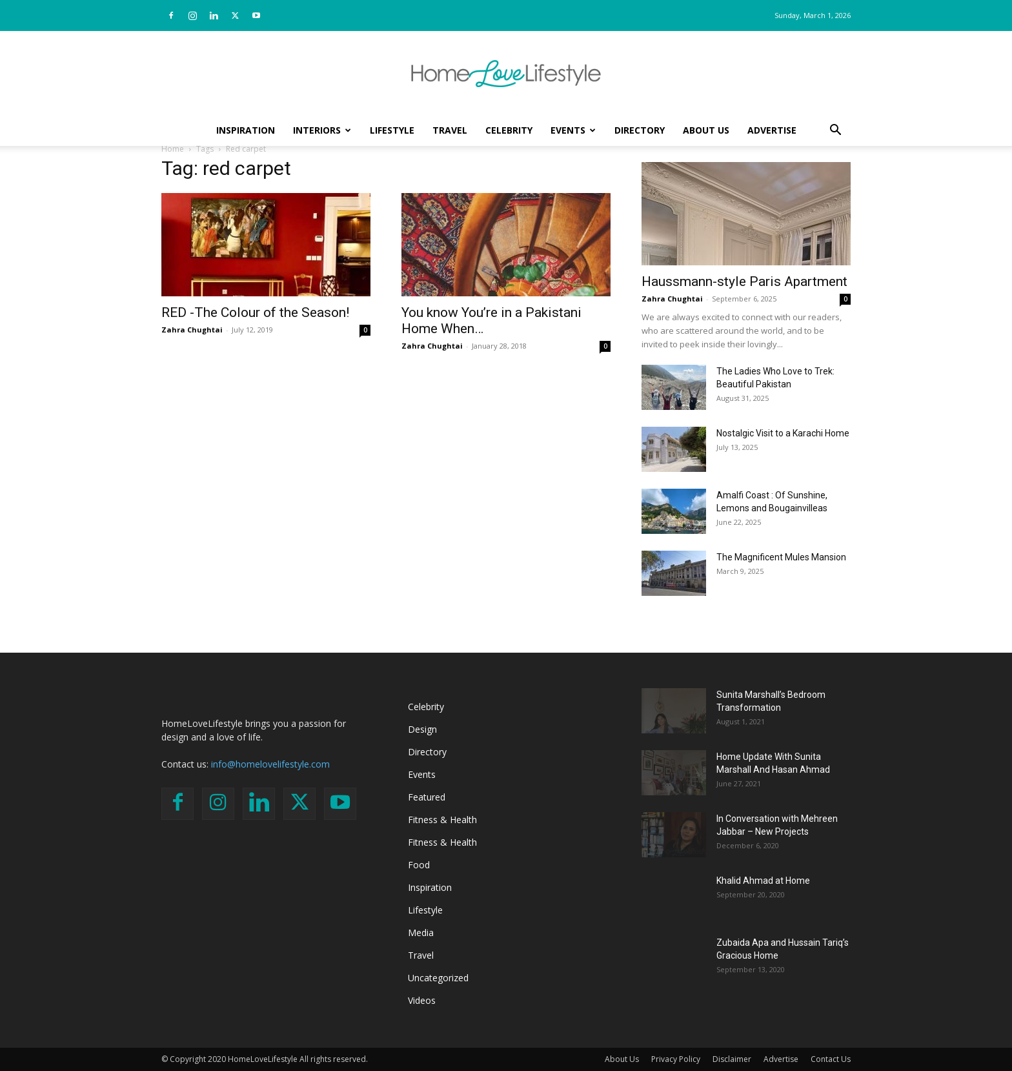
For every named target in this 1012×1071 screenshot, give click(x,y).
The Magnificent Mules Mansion (781, 557)
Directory (639, 130)
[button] (835, 131)
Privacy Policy (675, 1059)
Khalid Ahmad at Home (763, 880)
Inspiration (245, 130)
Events (573, 130)
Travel (449, 130)
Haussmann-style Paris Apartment (744, 281)
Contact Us (831, 1059)
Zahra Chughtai (192, 329)
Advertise (771, 130)
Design (422, 729)
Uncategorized (438, 978)
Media (421, 932)
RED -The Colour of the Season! (255, 312)
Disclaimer (732, 1059)
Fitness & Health (442, 819)
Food (419, 865)
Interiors (322, 130)
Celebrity (508, 130)
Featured (426, 797)
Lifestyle (392, 130)
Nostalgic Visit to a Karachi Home (782, 433)
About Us (706, 130)
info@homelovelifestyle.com (270, 764)
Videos (422, 1000)
